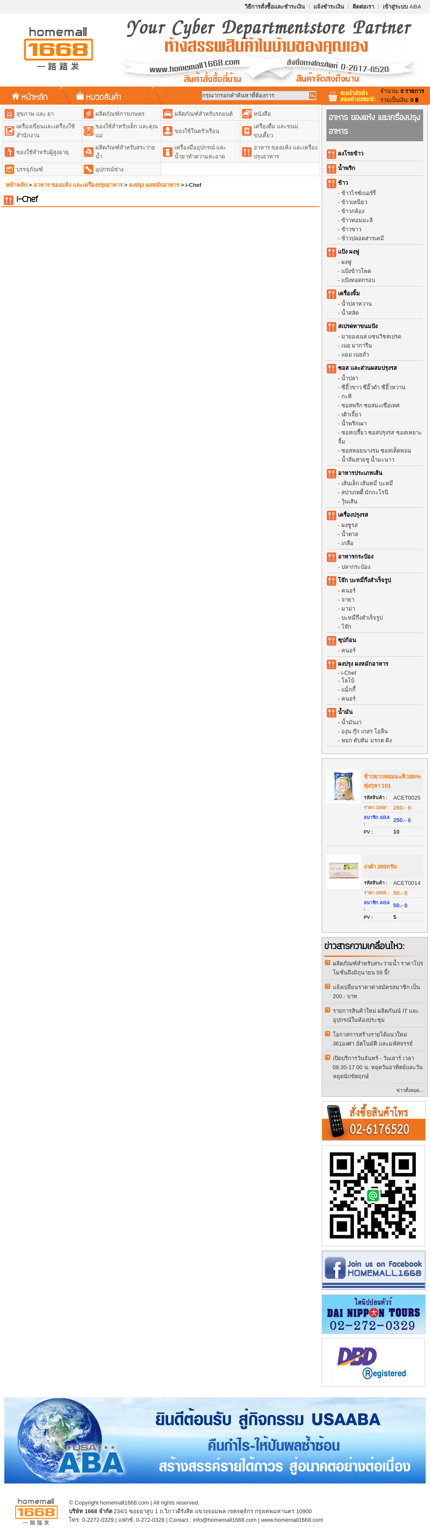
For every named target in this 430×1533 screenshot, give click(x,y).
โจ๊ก (346, 627)
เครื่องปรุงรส (353, 515)
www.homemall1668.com (292, 1520)
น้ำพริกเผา (354, 423)
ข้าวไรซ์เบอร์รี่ (358, 193)
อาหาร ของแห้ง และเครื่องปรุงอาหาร (78, 185)
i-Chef (348, 673)
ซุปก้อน (347, 640)
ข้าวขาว (351, 229)
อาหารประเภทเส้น (360, 473)
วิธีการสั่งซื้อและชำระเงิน (275, 6)
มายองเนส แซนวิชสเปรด (371, 336)
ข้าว (343, 183)
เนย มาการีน (356, 345)
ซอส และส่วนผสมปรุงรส (367, 368)
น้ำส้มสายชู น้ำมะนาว (368, 459)
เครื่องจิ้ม (349, 293)
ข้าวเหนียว (354, 202)
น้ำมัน (345, 712)
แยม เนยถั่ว (355, 354)
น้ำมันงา (351, 722)
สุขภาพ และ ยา (35, 114)
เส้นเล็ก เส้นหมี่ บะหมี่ (367, 483)
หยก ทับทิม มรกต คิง (366, 740)
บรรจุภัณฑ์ (29, 169)
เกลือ (347, 543)
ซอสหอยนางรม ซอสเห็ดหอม (376, 450)
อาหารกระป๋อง (355, 556)
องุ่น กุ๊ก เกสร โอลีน (364, 731)
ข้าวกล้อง (352, 211)
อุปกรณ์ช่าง (109, 169)
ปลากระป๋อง (355, 567)
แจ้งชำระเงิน (328, 6)
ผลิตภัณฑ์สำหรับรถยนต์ (204, 114)
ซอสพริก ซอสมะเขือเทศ (370, 405)
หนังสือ (262, 114)
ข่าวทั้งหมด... (409, 1090)
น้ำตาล (349, 534)
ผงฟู (346, 262)
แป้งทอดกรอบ (358, 280)
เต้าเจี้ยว (351, 414)
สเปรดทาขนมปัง (358, 326)
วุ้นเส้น (349, 501)
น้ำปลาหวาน (356, 304)
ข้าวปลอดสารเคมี (362, 238)
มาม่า (348, 608)
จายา (347, 599)
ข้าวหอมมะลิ (357, 220)
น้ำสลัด (350, 313)
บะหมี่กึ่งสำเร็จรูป (362, 617)
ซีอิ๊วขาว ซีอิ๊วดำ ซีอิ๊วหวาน (373, 387)
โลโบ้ (347, 680)
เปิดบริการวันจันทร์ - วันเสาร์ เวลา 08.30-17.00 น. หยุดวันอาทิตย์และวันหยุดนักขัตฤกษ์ (378, 1067)
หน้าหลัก (30, 96)
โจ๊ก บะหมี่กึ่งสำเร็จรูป (364, 580)
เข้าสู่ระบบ (402, 6)
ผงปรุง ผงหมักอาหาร (154, 185)
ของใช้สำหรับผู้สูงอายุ (42, 152)
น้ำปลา (349, 378)
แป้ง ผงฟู (348, 251)
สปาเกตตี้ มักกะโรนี (365, 492)
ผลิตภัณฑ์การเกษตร (119, 114)
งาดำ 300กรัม (380, 866)
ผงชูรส (349, 525)
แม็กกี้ (348, 689)
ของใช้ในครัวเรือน (197, 131)
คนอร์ (348, 590)
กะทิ (346, 396)
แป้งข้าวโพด (356, 271)
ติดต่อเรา (363, 6)
